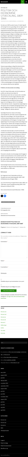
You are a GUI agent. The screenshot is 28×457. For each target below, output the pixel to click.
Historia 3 (3, 322)
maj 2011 (3, 407)
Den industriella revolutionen (11, 357)
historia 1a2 (4, 7)
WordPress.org (4, 448)
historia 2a (3, 425)
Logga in (3, 440)
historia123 (4, 2)
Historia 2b (3, 319)
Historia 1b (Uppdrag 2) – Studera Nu (15, 227)
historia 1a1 (3, 419)
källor (2, 428)
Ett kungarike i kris (14, 209)
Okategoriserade (5, 430)
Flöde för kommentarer (6, 445)
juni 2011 (3, 404)
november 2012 (4, 383)
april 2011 (3, 410)
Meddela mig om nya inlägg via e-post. (10, 286)
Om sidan (3, 330)
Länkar (2, 327)
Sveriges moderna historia (8, 202)
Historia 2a (3, 317)
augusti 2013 (4, 375)
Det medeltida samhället (10, 360)
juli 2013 (3, 377)
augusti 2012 (4, 388)
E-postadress (4, 267)
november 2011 (4, 396)
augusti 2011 (4, 399)
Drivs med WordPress (5, 455)
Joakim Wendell (12, 21)
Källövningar (3, 325)
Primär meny (26, 2)
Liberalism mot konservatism (14, 214)
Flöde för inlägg (4, 443)
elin (1, 354)
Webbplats (4, 273)
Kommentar (4, 241)
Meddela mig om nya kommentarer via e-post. (12, 281)
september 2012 (5, 386)
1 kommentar (20, 21)
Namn (3, 260)
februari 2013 (4, 380)
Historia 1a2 (3, 314)
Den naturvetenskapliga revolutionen (17, 352)
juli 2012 (3, 391)
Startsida (3, 333)
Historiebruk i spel (15, 362)
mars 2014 (3, 372)
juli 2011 (3, 402)
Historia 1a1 (3, 311)
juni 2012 (3, 394)
